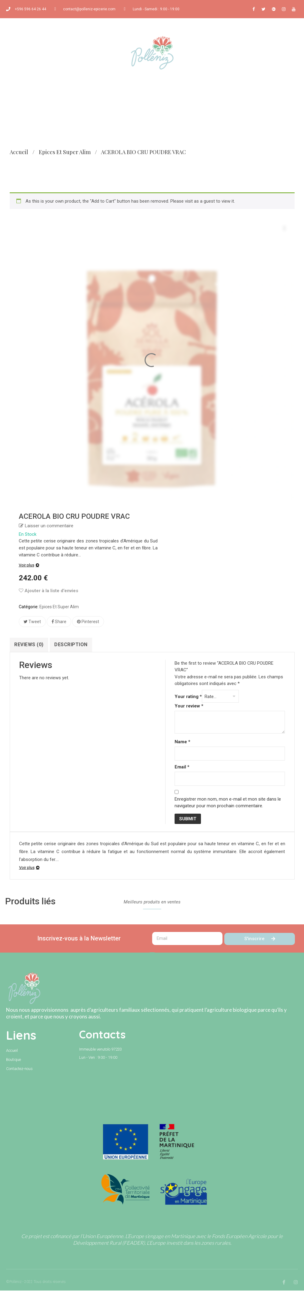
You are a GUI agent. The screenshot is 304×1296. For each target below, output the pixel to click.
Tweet (32, 621)
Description (77, 644)
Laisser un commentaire (49, 525)
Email (182, 772)
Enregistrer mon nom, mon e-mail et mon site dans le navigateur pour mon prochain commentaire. (228, 808)
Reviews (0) (31, 644)
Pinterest (88, 621)
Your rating (188, 702)
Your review (189, 711)
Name (182, 747)
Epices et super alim (65, 152)
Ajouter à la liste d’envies (48, 590)
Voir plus (26, 565)
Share (59, 621)
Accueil (19, 152)
